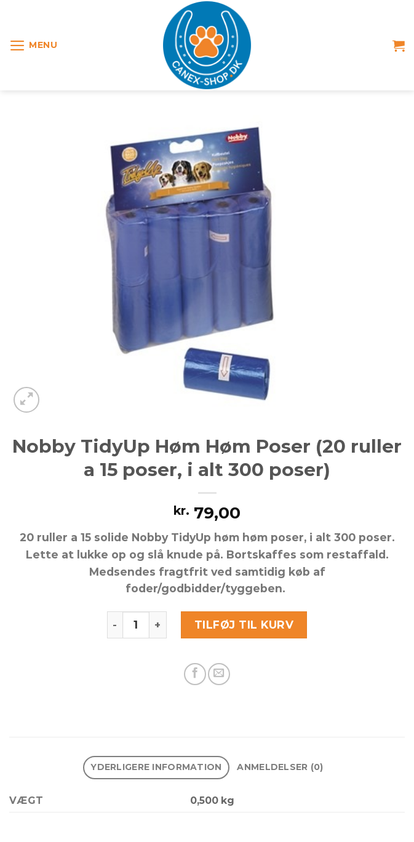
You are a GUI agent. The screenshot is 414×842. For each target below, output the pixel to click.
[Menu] (33, 46)
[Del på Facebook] (195, 674)
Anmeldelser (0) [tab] (280, 766)
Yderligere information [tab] (155, 766)
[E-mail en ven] (219, 674)
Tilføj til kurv (244, 624)
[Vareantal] (135, 624)
